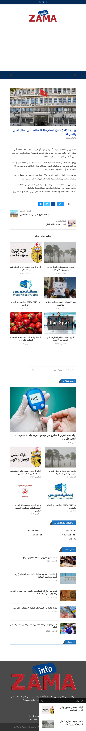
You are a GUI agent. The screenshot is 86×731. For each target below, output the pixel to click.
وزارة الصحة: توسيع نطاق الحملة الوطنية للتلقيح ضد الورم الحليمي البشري (28, 508)
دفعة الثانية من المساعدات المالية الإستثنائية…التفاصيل (35, 607)
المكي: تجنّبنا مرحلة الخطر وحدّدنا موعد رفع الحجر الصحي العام (33, 626)
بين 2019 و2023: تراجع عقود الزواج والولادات (25, 303)
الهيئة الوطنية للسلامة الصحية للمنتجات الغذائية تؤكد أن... (25, 338)
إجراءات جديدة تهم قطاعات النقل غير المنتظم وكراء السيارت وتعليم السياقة (36, 575)
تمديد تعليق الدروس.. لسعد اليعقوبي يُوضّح (40, 557)
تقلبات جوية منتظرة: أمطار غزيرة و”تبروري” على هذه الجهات (62, 472)
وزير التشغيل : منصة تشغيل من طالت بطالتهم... (60, 303)
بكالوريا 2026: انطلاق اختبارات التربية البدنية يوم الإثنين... (60, 338)
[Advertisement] (43, 45)
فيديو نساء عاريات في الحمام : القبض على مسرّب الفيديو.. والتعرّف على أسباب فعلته (33, 592)
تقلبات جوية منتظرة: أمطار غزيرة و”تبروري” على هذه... (60, 268)
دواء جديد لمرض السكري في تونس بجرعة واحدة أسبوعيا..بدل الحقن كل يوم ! (44, 436)
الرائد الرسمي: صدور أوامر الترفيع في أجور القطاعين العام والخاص (25, 472)
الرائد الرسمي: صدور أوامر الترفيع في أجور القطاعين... (25, 268)
